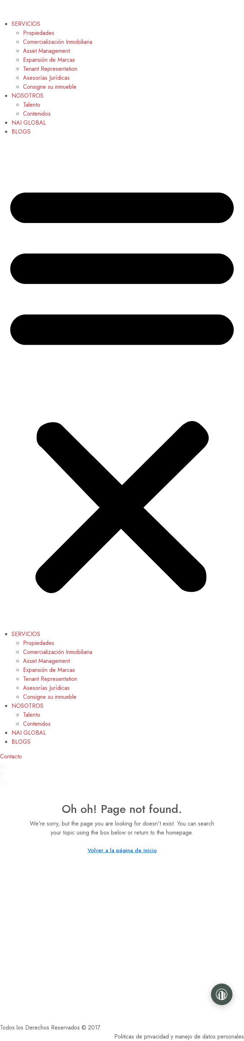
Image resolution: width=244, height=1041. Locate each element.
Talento (31, 105)
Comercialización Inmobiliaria (57, 42)
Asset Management (46, 51)
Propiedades (38, 33)
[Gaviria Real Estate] (222, 994)
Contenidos (37, 114)
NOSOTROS (27, 96)
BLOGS (21, 131)
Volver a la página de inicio (122, 850)
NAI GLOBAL (28, 122)
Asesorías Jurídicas (46, 78)
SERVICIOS (25, 24)
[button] (122, 385)
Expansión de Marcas (49, 60)
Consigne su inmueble (50, 87)
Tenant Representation (50, 69)
